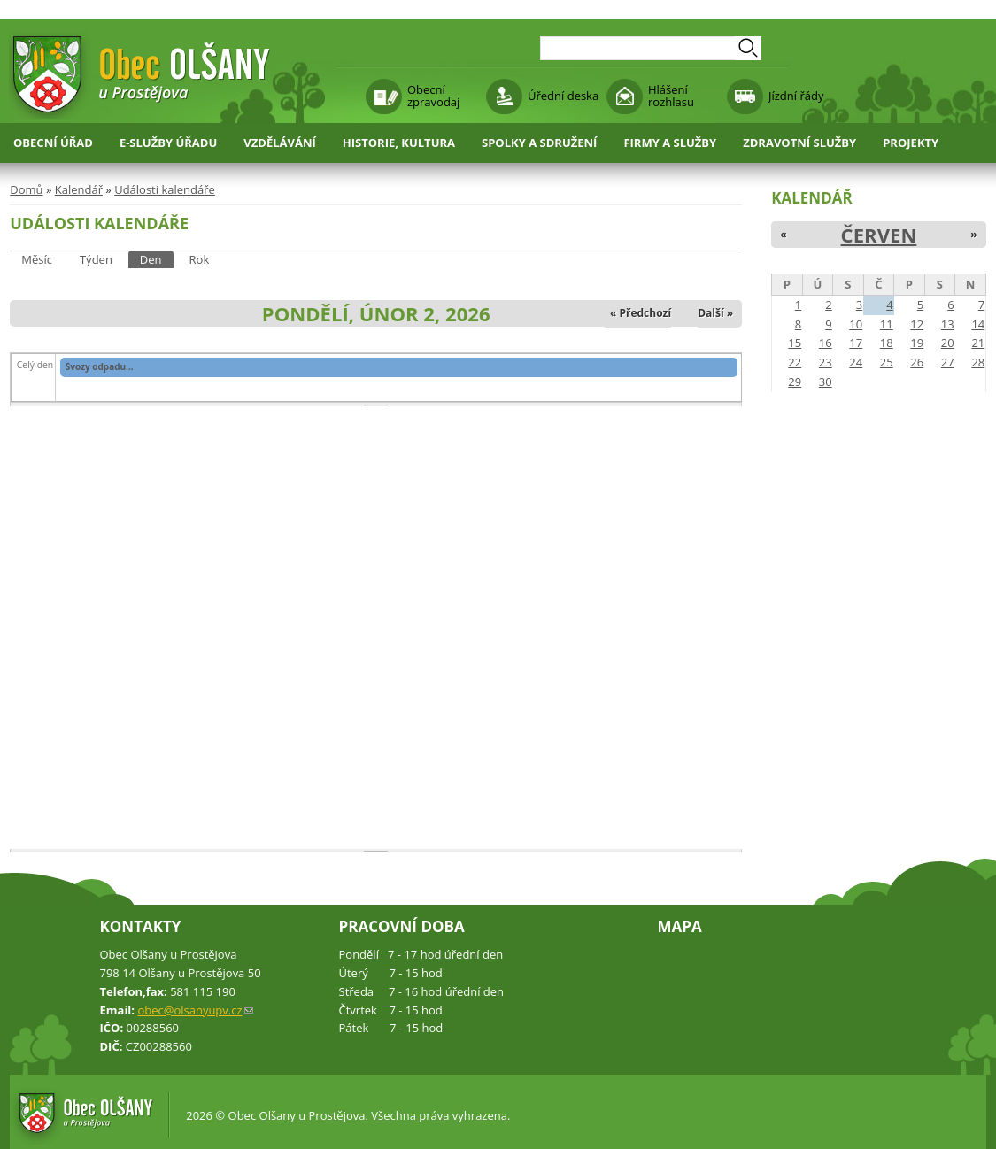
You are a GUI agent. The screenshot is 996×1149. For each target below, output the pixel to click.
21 (977, 343)
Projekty (910, 142)
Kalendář (79, 189)
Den (157, 259)
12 (916, 324)
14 (977, 324)
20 (947, 343)
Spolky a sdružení (539, 142)
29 (794, 381)
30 (825, 381)
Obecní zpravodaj (433, 95)
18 (886, 343)
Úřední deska (563, 96)
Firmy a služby (669, 142)
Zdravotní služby (799, 142)
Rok (199, 259)
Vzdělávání (279, 142)
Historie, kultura (399, 142)
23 (825, 362)
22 (794, 362)
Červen (879, 234)
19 (916, 343)
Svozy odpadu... (100, 366)
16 (825, 343)
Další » (715, 312)
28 (977, 362)
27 (947, 362)
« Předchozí (640, 312)
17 (855, 343)
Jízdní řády (795, 96)
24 (855, 362)
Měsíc (36, 259)
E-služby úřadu (168, 142)
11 (886, 324)
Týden (96, 259)
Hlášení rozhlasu (671, 95)
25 (886, 362)
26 (916, 362)
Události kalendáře (164, 189)
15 (794, 343)
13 (947, 324)
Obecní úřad (53, 142)
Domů (26, 189)
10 (855, 324)
